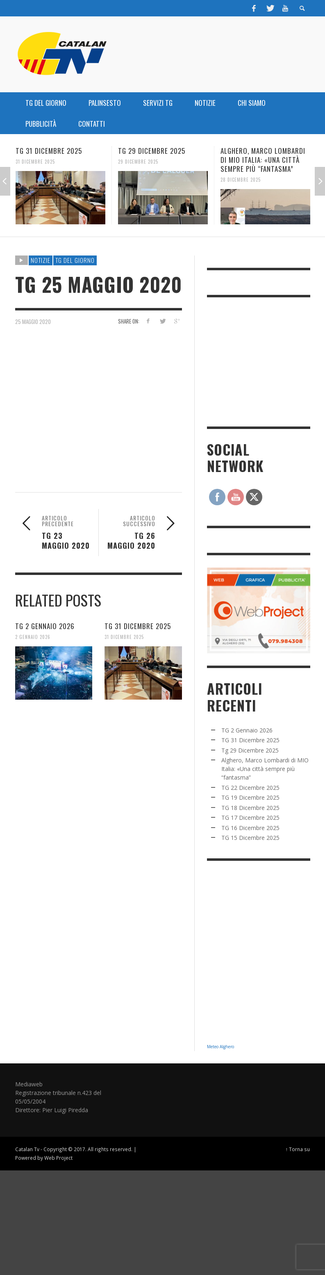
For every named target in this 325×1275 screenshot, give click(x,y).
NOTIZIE (40, 260)
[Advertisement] (266, 361)
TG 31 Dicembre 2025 (49, 151)
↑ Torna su (298, 1149)
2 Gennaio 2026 (32, 637)
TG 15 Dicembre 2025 (250, 838)
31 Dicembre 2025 (35, 161)
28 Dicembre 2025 (240, 179)
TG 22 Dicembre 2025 (250, 787)
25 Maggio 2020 (33, 321)
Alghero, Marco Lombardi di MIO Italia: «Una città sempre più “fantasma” (262, 160)
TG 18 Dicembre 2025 (250, 808)
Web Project (58, 1157)
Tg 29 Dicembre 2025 (151, 151)
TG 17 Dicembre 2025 (250, 817)
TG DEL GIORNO (75, 260)
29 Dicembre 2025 (138, 161)
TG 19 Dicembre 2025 (250, 797)
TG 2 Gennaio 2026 (45, 626)
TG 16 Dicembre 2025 (250, 828)
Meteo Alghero (220, 1046)
